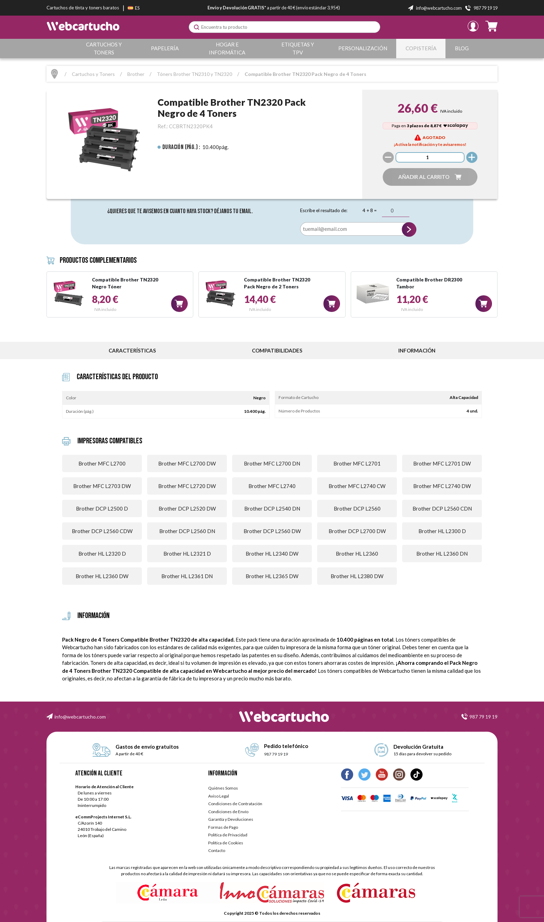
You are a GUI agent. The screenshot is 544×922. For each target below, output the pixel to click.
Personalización (362, 48)
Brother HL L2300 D (442, 531)
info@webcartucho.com (80, 717)
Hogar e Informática (227, 48)
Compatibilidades (277, 350)
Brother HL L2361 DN (187, 576)
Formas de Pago (223, 827)
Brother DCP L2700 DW (357, 531)
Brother (135, 74)
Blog (462, 48)
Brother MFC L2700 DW (187, 463)
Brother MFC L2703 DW (102, 486)
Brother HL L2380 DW (357, 576)
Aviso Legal (218, 796)
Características (132, 350)
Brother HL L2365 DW (272, 576)
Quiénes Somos (223, 788)
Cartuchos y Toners (104, 48)
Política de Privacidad (227, 834)
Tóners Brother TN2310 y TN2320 (194, 74)
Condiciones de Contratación (235, 803)
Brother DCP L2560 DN (187, 531)
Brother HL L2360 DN (442, 553)
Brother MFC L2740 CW (357, 486)
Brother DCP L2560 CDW (102, 531)
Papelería (165, 48)
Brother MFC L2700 (102, 463)
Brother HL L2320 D (102, 553)
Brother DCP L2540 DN (272, 508)
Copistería (421, 48)
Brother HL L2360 (357, 553)
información (416, 350)
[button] (430, 177)
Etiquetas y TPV (298, 48)
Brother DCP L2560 (357, 508)
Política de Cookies (225, 842)
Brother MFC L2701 (357, 463)
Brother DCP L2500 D (102, 508)
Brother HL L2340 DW (272, 553)
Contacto (216, 850)
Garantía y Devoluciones (230, 819)
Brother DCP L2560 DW (272, 531)
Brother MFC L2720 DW (187, 486)
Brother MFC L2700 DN (272, 463)
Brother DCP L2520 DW (187, 508)
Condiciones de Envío (228, 811)
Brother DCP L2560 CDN (442, 508)
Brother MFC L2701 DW (442, 463)
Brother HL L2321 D (187, 553)
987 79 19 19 (483, 717)
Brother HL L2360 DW (102, 576)
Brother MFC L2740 (272, 486)
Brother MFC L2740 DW (442, 486)
